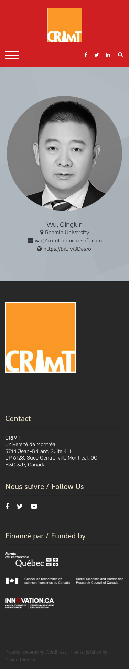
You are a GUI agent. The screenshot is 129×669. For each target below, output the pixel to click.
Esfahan (93, 652)
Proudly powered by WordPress (36, 652)
